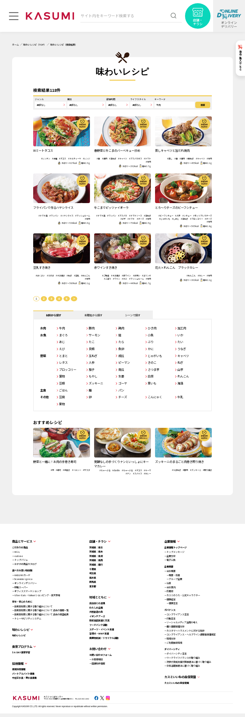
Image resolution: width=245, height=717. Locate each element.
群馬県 (98, 585)
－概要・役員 (165, 578)
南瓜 (122, 373)
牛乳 (169, 400)
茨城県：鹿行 (101, 568)
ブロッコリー (82, 373)
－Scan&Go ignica (40, 582)
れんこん (171, 379)
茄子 (99, 373)
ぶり (146, 345)
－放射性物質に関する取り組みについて (50, 609)
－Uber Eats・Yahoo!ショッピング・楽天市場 (54, 598)
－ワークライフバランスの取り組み (175, 661)
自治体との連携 (102, 606)
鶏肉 (122, 331)
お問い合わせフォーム (106, 658)
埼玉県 (98, 576)
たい (169, 345)
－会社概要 (163, 574)
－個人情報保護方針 (168, 630)
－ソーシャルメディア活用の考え (174, 625)
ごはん (77, 393)
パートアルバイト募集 (41, 677)
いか (169, 338)
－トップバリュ (38, 563)
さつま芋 (148, 373)
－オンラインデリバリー (42, 586)
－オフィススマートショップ (44, 594)
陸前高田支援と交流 (105, 624)
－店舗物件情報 (102, 667)
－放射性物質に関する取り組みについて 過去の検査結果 (58, 617)
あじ (76, 345)
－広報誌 (162, 594)
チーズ (124, 400)
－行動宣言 (163, 622)
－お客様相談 (101, 662)
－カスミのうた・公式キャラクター (175, 598)
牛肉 (76, 331)
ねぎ (169, 366)
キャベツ (171, 359)
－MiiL (34, 555)
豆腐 (76, 400)
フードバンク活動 (104, 628)
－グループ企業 (166, 582)
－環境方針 (163, 642)
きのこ (147, 366)
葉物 (76, 379)
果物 (76, 407)
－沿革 (161, 586)
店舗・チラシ (103, 545)
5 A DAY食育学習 (39, 655)
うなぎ (170, 352)
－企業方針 (163, 559)
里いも (147, 386)
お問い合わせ (103, 652)
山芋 (169, 373)
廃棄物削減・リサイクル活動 (109, 641)
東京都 (98, 589)
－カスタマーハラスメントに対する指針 (178, 634)
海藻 (169, 386)
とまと (77, 359)
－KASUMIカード (39, 578)
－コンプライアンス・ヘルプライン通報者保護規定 (183, 638)
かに (146, 352)
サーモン (102, 338)
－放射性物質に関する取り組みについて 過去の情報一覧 (58, 613)
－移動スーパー (38, 590)
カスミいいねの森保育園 (170, 686)
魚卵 (122, 352)
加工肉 (170, 331)
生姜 (122, 379)
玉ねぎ (101, 359)
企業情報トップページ (169, 550)
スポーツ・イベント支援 (107, 632)
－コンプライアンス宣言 (170, 617)
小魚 (146, 338)
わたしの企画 (101, 610)
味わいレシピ (36, 638)
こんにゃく (150, 400)
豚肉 (99, 331)
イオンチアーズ (102, 619)
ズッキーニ (104, 386)
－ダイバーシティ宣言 (169, 657)
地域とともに (103, 600)
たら (122, 345)
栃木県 (98, 581)
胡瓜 (122, 359)
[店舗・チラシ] (198, 16)
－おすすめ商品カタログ (42, 567)
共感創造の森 (101, 615)
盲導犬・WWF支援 (104, 637)
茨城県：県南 (101, 559)
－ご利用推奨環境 (166, 645)
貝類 (99, 352)
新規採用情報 (36, 672)
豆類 (76, 386)
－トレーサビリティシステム (44, 622)
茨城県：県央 (101, 555)
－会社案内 (163, 590)
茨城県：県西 (101, 563)
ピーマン (125, 366)
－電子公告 (163, 563)
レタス (77, 366)
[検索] (173, 15)
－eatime (35, 559)
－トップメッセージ (168, 555)
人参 (99, 366)
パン (122, 393)
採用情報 (35, 666)
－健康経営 (163, 602)
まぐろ (77, 338)
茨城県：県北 (101, 550)
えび (76, 352)
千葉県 (98, 572)
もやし (101, 379)
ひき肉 (147, 331)
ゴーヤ (124, 386)
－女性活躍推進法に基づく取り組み (175, 669)
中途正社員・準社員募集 (42, 681)
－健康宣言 (164, 606)
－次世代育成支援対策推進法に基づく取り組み (181, 665)
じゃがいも (150, 359)
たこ (99, 345)
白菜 (146, 379)
